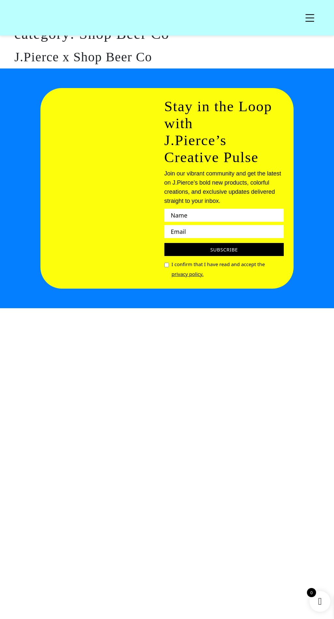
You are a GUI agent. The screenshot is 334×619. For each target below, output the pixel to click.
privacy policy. (188, 274)
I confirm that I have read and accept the (218, 270)
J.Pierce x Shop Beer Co (83, 57)
